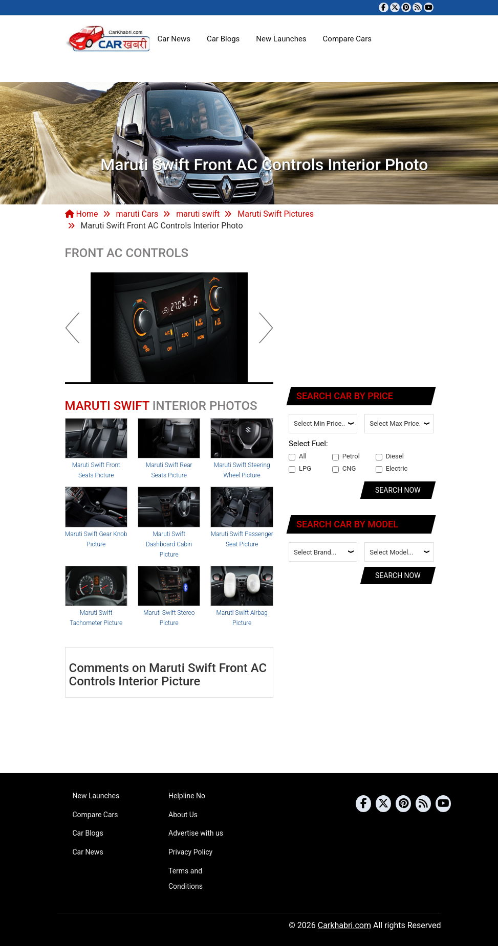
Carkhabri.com (344, 925)
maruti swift (198, 214)
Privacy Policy (190, 852)
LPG (300, 469)
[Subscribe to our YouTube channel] (429, 7)
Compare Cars (347, 38)
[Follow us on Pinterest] (406, 7)
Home (81, 214)
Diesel (390, 456)
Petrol (346, 456)
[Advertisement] (361, 311)
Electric (392, 469)
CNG (344, 469)
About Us (183, 815)
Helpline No (186, 796)
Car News (174, 38)
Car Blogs (223, 38)
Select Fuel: (308, 443)
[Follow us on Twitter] (395, 7)
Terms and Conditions (185, 878)
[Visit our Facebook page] (383, 7)
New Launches (281, 38)
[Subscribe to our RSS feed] (417, 7)
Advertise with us (195, 833)
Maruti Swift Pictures (275, 214)
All (298, 456)
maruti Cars (137, 214)
